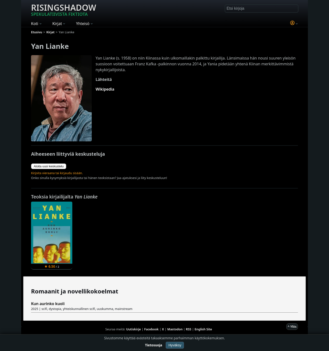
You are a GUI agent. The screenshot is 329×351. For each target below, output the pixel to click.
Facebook (151, 329)
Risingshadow (63, 9)
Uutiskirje (133, 329)
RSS (188, 329)
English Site (203, 329)
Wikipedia (105, 89)
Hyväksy (174, 345)
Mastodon (175, 329)
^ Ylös (292, 326)
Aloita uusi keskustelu (49, 166)
